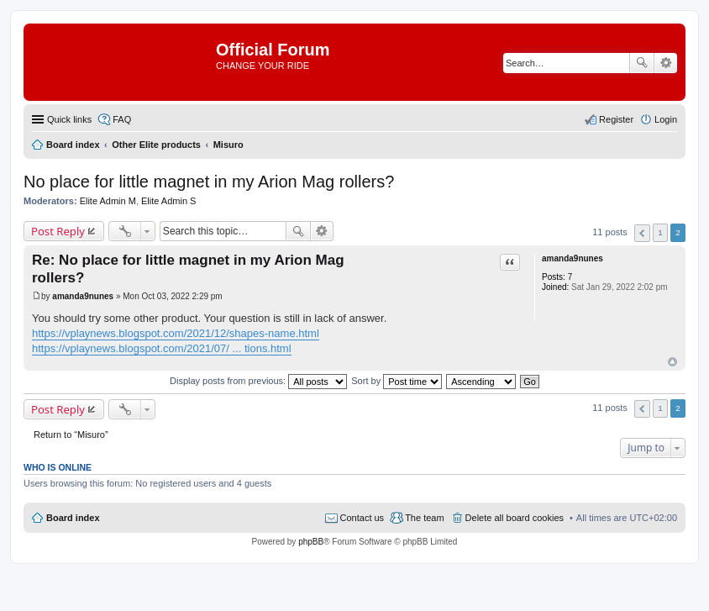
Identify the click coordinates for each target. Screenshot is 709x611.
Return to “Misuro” (71, 434)
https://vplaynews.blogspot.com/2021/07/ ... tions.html (161, 348)
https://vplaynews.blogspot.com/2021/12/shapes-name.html (175, 333)
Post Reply (58, 231)
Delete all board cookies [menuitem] (514, 518)
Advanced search (665, 63)
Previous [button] (642, 233)
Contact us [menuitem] (362, 518)
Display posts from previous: (258, 381)
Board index (73, 518)
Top (672, 361)
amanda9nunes (572, 258)
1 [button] (660, 232)
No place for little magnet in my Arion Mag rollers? (209, 181)
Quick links (69, 119)
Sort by (396, 381)
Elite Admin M (108, 201)
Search (641, 63)
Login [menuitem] (665, 119)
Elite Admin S (168, 201)
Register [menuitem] (616, 119)
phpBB (310, 541)
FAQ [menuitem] (122, 119)
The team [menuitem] (424, 518)
